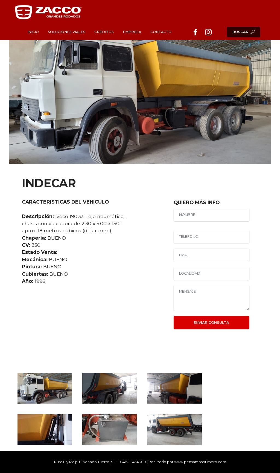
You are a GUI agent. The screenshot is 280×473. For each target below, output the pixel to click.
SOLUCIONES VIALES (66, 32)
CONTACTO (160, 32)
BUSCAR (243, 32)
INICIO (33, 32)
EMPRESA (132, 32)
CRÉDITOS (104, 32)
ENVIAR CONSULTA (211, 323)
